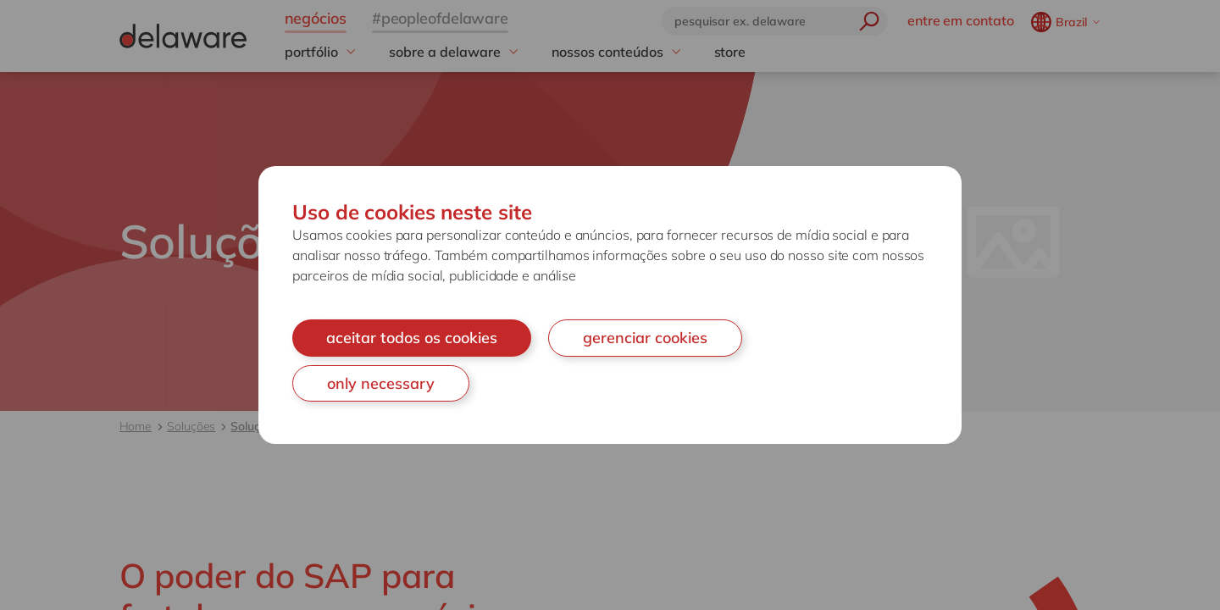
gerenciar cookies (645, 337)
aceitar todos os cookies (411, 337)
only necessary (381, 383)
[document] (610, 305)
